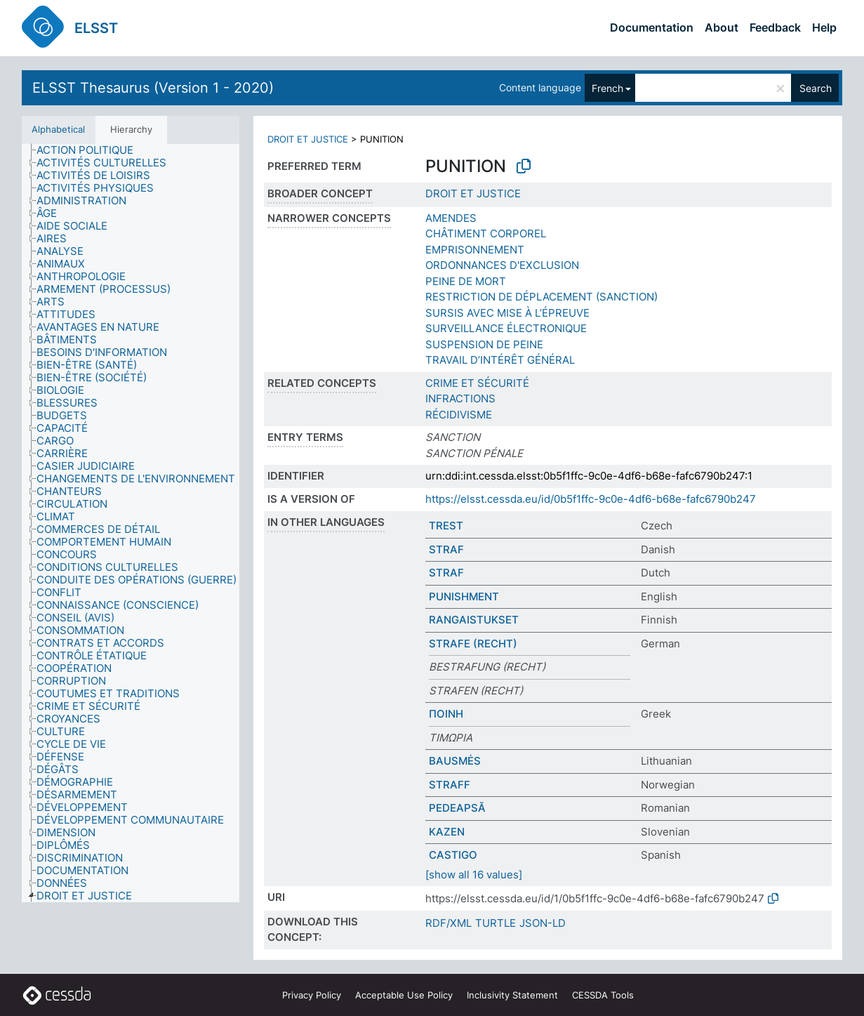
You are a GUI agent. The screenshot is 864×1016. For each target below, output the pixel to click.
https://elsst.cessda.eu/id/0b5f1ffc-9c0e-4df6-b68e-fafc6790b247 (590, 499)
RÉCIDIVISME (458, 414)
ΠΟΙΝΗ (446, 713)
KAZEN (447, 831)
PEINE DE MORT (465, 281)
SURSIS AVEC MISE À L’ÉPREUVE (507, 312)
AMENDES (451, 218)
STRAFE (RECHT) (473, 643)
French (607, 88)
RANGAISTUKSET (474, 619)
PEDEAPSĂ (457, 807)
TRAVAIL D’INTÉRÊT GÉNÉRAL (500, 360)
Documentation (651, 27)
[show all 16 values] (473, 874)
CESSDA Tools (603, 995)
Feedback (775, 27)
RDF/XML (448, 923)
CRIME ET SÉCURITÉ (477, 383)
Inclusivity (512, 995)
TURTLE (495, 923)
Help (824, 27)
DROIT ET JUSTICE (307, 139)
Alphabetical (58, 129)
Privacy (311, 995)
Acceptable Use (404, 995)
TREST (446, 525)
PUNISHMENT (464, 596)
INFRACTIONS (460, 398)
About (721, 27)
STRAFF (449, 784)
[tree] (130, 523)
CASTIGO (453, 855)
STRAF (446, 549)
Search (815, 88)
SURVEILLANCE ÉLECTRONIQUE (506, 328)
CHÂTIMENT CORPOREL (485, 233)
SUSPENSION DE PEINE (484, 344)
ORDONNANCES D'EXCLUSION (502, 265)
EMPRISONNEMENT (474, 249)
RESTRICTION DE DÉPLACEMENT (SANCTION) (541, 296)
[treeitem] (91, 150)
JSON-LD (542, 923)
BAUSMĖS (455, 760)
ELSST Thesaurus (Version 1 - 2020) (153, 87)
